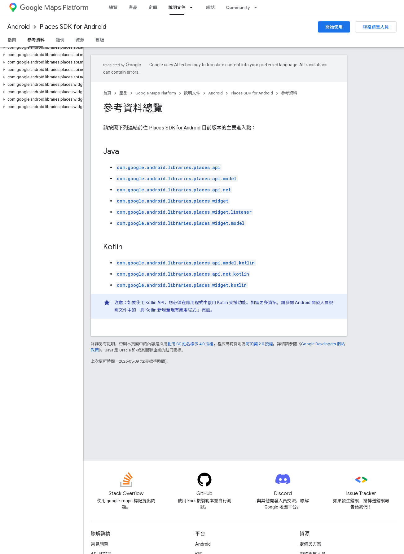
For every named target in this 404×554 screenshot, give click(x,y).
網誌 (210, 7)
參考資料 (289, 93)
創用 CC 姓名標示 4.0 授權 (190, 344)
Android (18, 27)
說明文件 (192, 93)
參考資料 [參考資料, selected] (36, 40)
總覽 (113, 7)
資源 (80, 40)
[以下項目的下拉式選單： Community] (257, 7)
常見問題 (99, 544)
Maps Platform (54, 7)
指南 (11, 40)
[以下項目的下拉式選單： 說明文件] (193, 7)
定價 (152, 7)
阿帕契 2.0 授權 (259, 344)
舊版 (99, 40)
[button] (40, 47)
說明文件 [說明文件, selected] (177, 7)
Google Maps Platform (155, 93)
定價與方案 (310, 544)
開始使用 (334, 27)
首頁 (107, 93)
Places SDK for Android (73, 27)
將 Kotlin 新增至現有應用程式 (168, 310)
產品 (133, 7)
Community (238, 7)
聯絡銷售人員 (376, 27)
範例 (60, 40)
